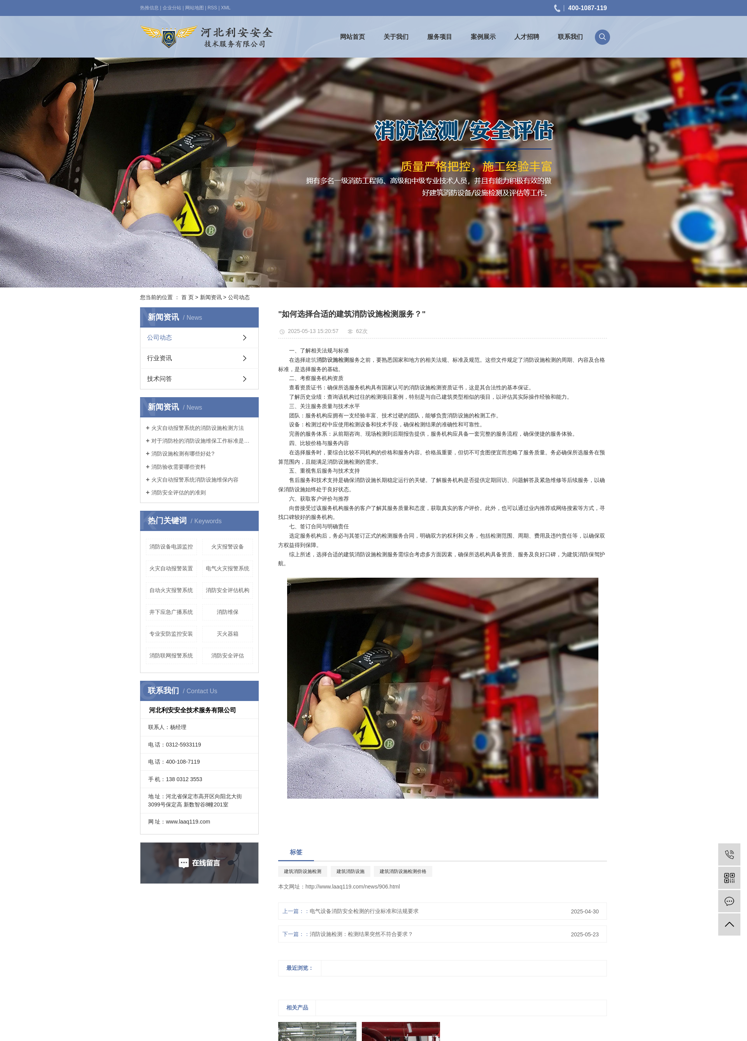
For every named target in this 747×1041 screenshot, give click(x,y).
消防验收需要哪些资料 (178, 467)
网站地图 (194, 8)
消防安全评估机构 (227, 590)
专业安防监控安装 (171, 634)
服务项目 (439, 36)
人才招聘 (526, 36)
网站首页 (352, 36)
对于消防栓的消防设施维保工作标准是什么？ (202, 441)
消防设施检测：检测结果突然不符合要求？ (361, 934)
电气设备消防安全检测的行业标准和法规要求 (364, 911)
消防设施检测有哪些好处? (182, 453)
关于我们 (396, 36)
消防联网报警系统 (171, 655)
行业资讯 (159, 358)
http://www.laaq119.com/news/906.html (352, 886)
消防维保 (227, 612)
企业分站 (172, 8)
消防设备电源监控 (171, 546)
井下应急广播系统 (171, 612)
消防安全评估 (227, 655)
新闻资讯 (211, 297)
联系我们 (570, 36)
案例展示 (483, 36)
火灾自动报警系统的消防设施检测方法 (197, 428)
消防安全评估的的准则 (178, 492)
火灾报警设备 (227, 546)
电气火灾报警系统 (227, 568)
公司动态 (239, 297)
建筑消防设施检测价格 (403, 871)
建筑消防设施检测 (302, 871)
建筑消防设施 (351, 871)
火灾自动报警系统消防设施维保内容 (194, 480)
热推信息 (149, 8)
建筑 (310, 360)
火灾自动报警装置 (171, 568)
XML (226, 8)
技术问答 (159, 378)
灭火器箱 (227, 634)
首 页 (187, 297)
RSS (212, 8)
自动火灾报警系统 (171, 590)
